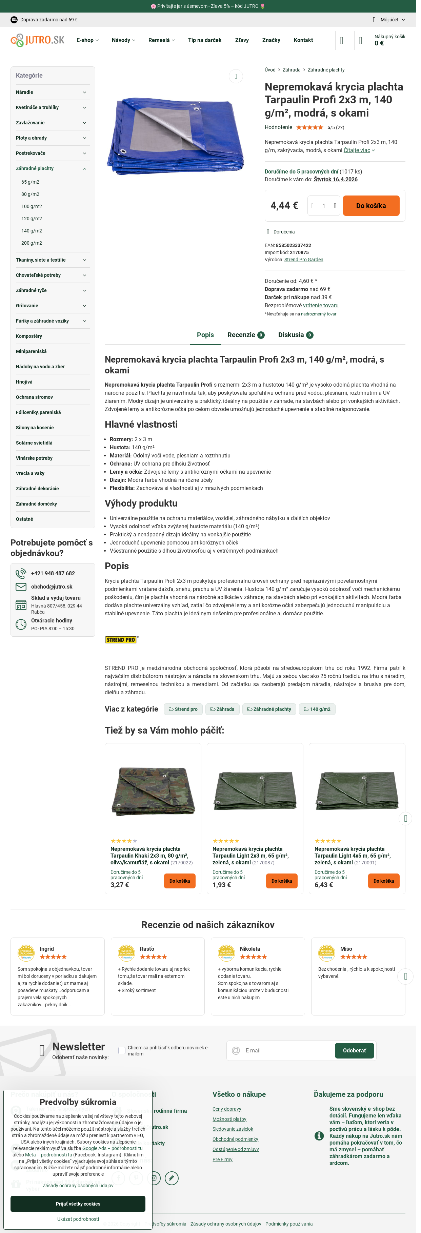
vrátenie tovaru (321, 305)
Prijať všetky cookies (78, 1204)
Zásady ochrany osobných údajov (226, 1224)
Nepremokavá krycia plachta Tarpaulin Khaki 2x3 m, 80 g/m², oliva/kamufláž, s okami (149, 856)
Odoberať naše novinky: (80, 1057)
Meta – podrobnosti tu (48, 1154)
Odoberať (354, 1050)
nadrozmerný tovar (318, 313)
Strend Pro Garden (303, 259)
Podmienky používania (289, 1224)
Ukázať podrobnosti (78, 1219)
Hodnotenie (278, 127)
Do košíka (371, 206)
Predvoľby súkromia (165, 1224)
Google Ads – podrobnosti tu (112, 1148)
